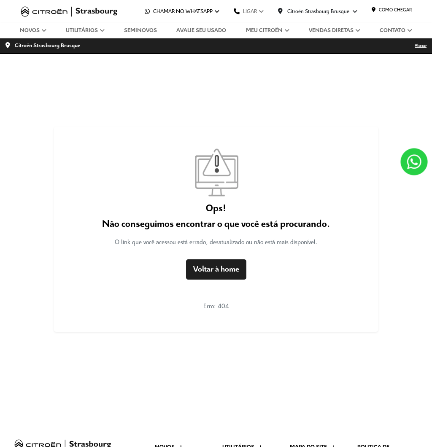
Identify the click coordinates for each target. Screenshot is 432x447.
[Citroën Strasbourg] (69, 11)
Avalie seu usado (201, 30)
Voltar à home (216, 269)
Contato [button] (392, 30)
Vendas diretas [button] (331, 30)
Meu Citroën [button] (264, 30)
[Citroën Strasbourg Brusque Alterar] (216, 45)
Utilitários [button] (82, 30)
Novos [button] (30, 30)
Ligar (245, 11)
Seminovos (140, 30)
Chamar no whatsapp (179, 11)
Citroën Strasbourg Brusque (314, 11)
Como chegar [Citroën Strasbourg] (392, 10)
